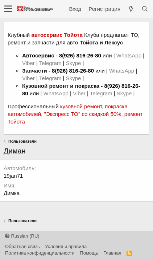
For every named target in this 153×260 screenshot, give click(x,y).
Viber (28, 63)
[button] (8, 9)
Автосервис (38, 55)
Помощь (89, 253)
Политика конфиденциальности (40, 253)
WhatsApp (129, 55)
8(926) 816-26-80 (80, 55)
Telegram (51, 63)
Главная (112, 253)
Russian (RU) (22, 236)
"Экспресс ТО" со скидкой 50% (82, 114)
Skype (74, 63)
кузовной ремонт (81, 106)
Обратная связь (22, 246)
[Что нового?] (131, 9)
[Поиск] (145, 9)
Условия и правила (66, 246)
